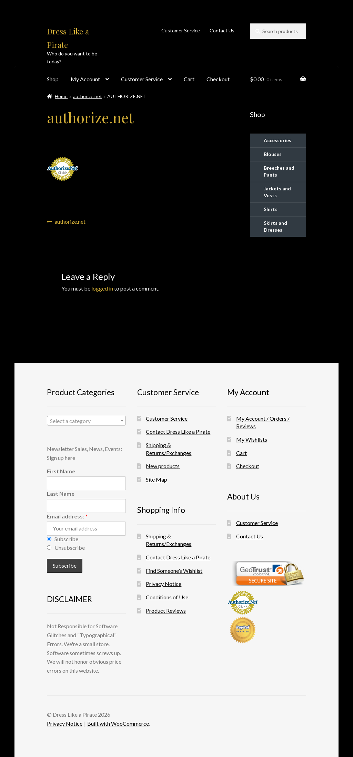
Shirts (271, 209)
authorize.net (87, 96)
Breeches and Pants (279, 171)
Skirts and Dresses (275, 226)
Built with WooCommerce (118, 723)
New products (163, 466)
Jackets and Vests (277, 192)
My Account (85, 79)
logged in (102, 288)
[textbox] (86, 421)
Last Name (60, 493)
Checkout (218, 79)
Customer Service (180, 30)
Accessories (277, 140)
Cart (189, 79)
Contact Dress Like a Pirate (178, 431)
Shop (53, 79)
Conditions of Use (167, 597)
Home (61, 96)
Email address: (67, 516)
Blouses (273, 154)
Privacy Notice (163, 583)
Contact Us (222, 30)
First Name (61, 471)
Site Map (156, 479)
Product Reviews (166, 610)
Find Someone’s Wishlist (174, 570)
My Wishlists (251, 439)
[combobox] (86, 420)
